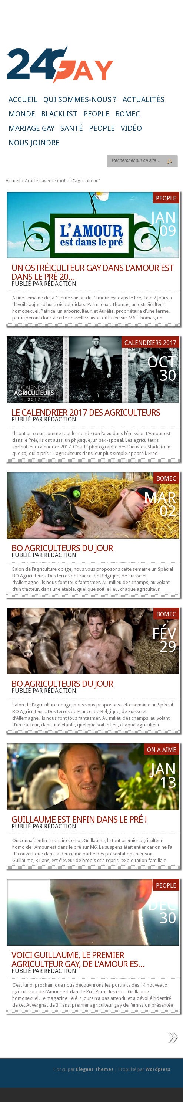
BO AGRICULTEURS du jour (62, 548)
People (96, 113)
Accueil (23, 99)
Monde (22, 113)
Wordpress (158, 1069)
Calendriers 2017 (150, 342)
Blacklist (59, 113)
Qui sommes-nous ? (80, 99)
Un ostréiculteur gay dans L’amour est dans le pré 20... (92, 272)
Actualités (143, 99)
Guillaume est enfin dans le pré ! (79, 819)
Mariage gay (31, 128)
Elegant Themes (94, 1069)
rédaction (60, 283)
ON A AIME (161, 749)
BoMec (127, 113)
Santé (71, 128)
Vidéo (131, 128)
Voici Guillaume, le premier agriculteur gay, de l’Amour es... (77, 959)
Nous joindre (34, 142)
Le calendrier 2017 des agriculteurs (85, 412)
